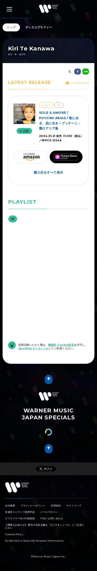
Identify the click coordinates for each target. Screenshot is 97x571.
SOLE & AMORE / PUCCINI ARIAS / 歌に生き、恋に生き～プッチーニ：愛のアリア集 (60, 120)
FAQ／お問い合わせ (51, 518)
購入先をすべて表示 (48, 172)
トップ (11, 27)
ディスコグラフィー (38, 27)
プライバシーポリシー (33, 505)
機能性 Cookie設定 (61, 345)
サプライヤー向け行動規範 (20, 518)
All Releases (77, 83)
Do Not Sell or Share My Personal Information (34, 540)
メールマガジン (49, 512)
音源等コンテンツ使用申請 (20, 512)
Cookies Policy (14, 534)
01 (12, 219)
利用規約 (56, 505)
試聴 (23, 131)
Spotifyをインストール (33, 348)
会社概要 (10, 505)
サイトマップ (73, 505)
